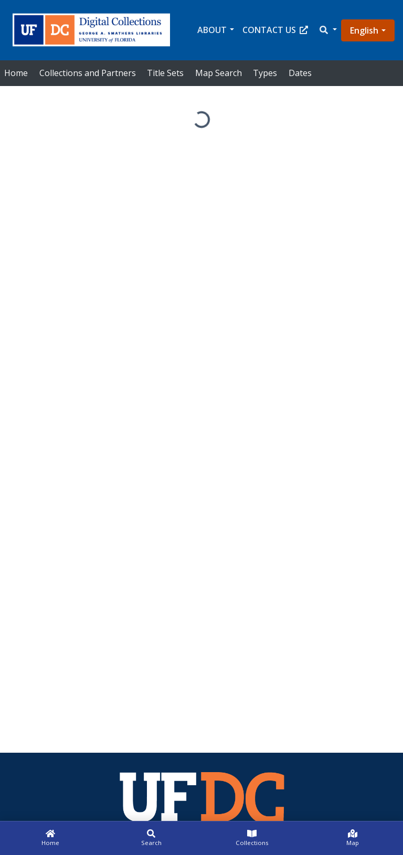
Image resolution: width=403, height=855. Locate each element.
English (364, 30)
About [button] (212, 30)
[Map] (352, 838)
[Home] (50, 838)
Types (265, 73)
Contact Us (275, 30)
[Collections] (252, 838)
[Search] (151, 838)
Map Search (218, 73)
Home (16, 73)
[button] (327, 30)
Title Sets (165, 73)
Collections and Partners (87, 73)
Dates (300, 73)
